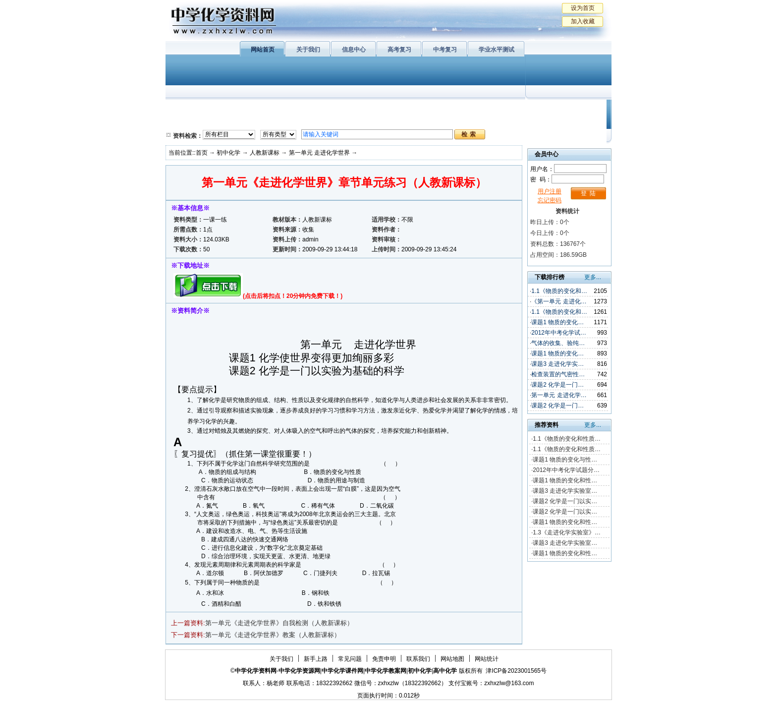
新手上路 (316, 658)
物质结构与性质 (294, 109)
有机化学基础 (358, 109)
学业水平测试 (496, 49)
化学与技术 (233, 121)
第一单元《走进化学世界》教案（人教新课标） (272, 635)
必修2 (185, 121)
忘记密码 (549, 200)
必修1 (185, 109)
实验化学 (358, 121)
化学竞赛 (566, 121)
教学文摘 (566, 109)
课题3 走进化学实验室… (565, 490)
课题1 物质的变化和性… (565, 480)
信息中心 (354, 49)
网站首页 (263, 49)
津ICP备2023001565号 (516, 670)
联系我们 (418, 658)
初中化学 (517, 109)
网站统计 (487, 658)
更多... (592, 277)
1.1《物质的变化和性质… (567, 438)
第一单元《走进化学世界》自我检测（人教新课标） (279, 623)
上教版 (410, 109)
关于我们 (308, 49)
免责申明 (384, 658)
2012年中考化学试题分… (566, 470)
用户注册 (549, 191)
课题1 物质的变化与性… (565, 459)
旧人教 (410, 121)
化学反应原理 (294, 121)
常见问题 (350, 658)
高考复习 (399, 49)
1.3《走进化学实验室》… (567, 532)
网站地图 (452, 658)
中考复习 (445, 49)
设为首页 (583, 7)
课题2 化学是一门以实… (565, 501)
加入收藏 (583, 21)
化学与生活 (233, 109)
